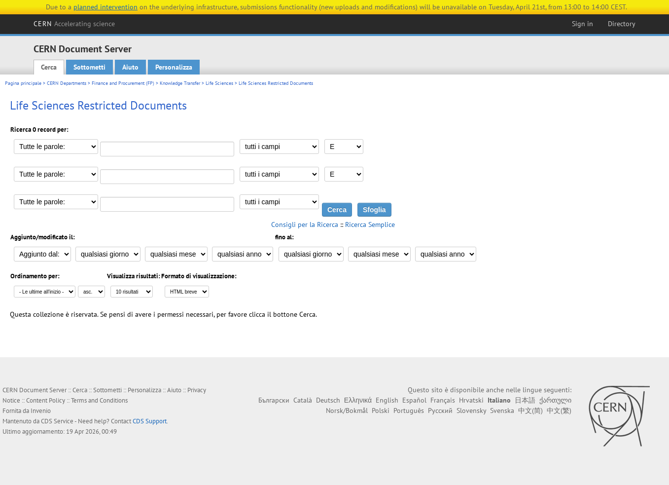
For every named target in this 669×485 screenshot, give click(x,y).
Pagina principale (23, 83)
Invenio (41, 411)
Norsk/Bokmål (347, 410)
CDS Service (57, 421)
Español (414, 400)
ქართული (555, 400)
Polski (380, 410)
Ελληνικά (358, 400)
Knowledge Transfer (180, 83)
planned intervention (105, 6)
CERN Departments (66, 83)
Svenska (502, 410)
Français (442, 400)
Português (408, 410)
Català (302, 400)
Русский (440, 410)
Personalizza (173, 67)
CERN (74, 23)
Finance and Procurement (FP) (123, 83)
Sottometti (89, 67)
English (387, 400)
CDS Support (150, 421)
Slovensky (471, 410)
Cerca (49, 67)
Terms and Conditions (99, 400)
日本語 (525, 400)
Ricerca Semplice (370, 224)
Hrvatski (471, 400)
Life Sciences (219, 83)
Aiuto (130, 67)
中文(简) (530, 410)
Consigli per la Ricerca (304, 224)
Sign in (582, 23)
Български (273, 400)
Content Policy (45, 400)
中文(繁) (559, 410)
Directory (621, 23)
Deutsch (328, 400)
